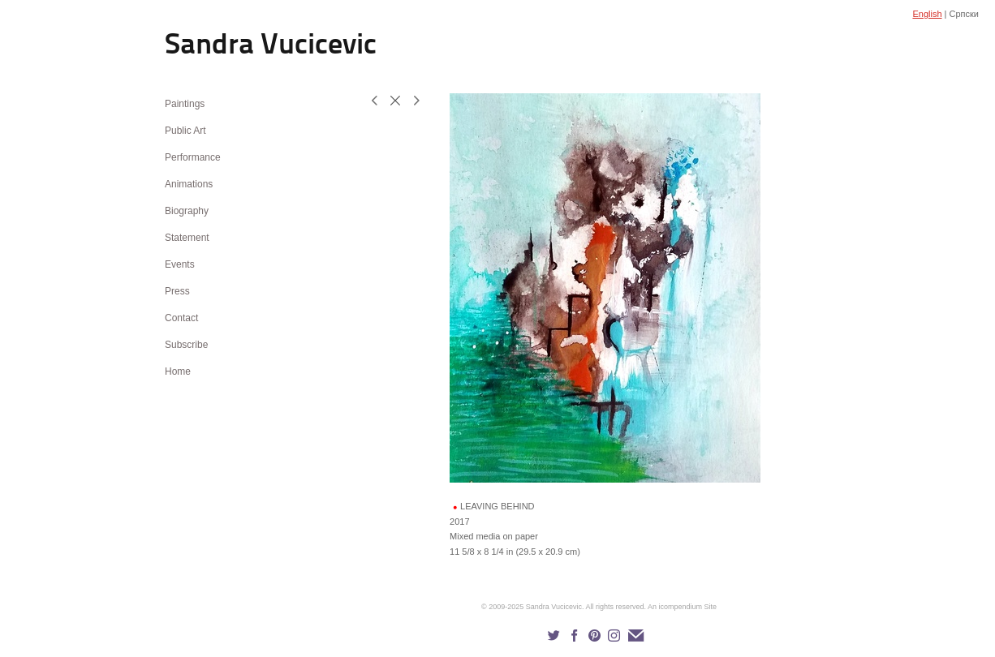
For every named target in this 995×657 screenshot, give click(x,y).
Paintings (185, 104)
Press (177, 291)
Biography (187, 211)
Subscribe (186, 344)
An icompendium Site (682, 607)
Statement (187, 237)
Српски (964, 14)
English (926, 14)
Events (180, 264)
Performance (193, 157)
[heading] (205, 46)
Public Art (185, 130)
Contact (181, 318)
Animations (189, 184)
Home (178, 371)
